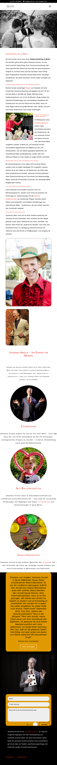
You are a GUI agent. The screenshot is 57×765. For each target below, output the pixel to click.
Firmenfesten (44, 502)
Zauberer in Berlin (31, 732)
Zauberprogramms (41, 123)
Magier (28, 88)
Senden (44, 724)
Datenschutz (21, 757)
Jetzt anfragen (28, 647)
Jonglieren (47, 562)
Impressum (10, 757)
